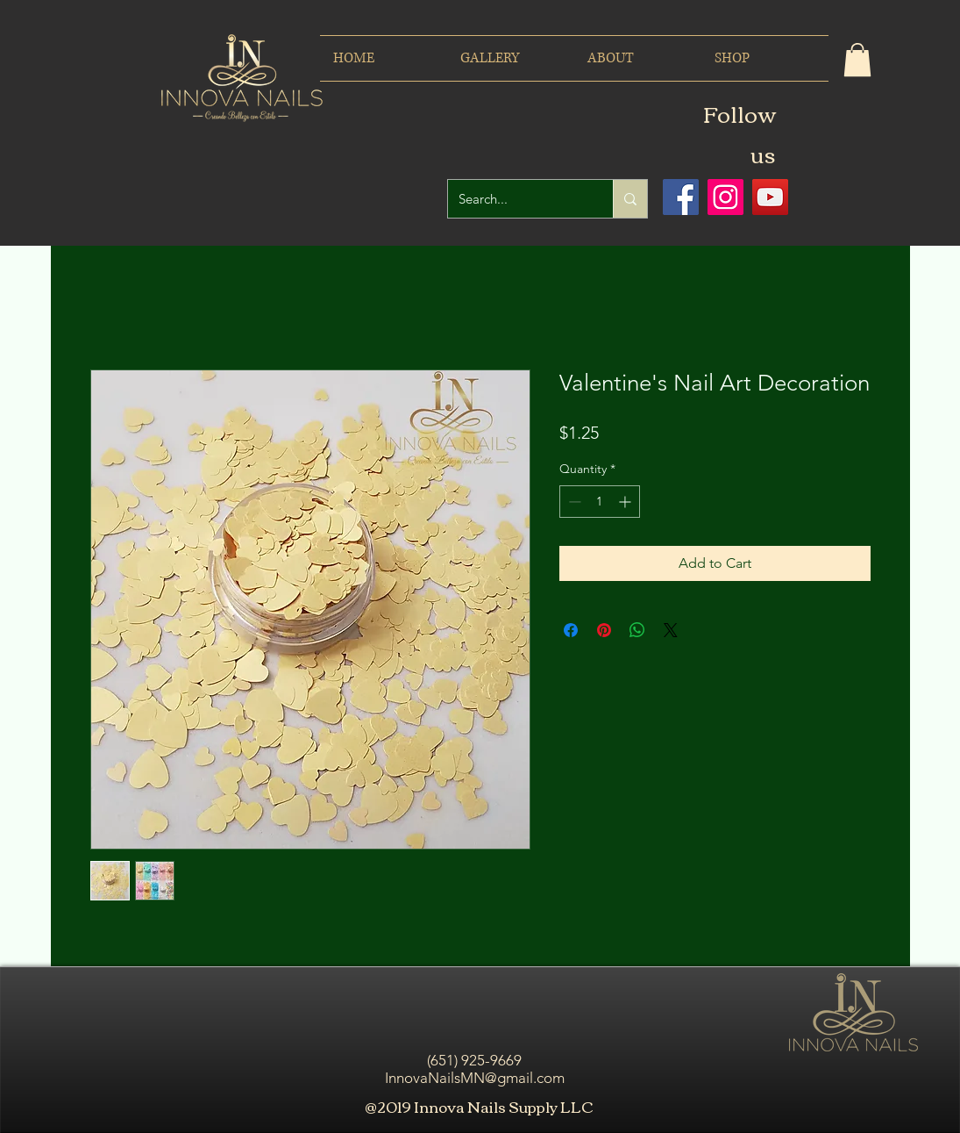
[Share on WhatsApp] (637, 630)
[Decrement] (573, 501)
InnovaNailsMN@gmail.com (475, 1077)
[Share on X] (670, 630)
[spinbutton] (599, 501)
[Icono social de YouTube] (770, 197)
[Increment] (626, 501)
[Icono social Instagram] (725, 197)
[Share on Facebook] (570, 630)
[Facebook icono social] (681, 197)
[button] (857, 59)
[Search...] (517, 199)
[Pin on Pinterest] (604, 630)
